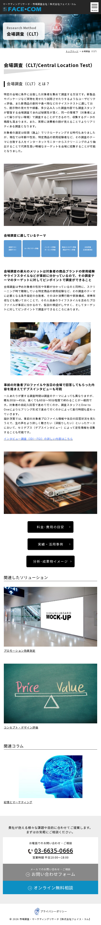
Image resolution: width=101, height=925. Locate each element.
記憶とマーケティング (18, 802)
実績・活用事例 (50, 544)
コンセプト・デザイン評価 (21, 727)
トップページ (72, 51)
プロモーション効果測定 (19, 651)
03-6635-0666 (53, 850)
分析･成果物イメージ (50, 561)
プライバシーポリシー (53, 911)
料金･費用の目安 (50, 526)
